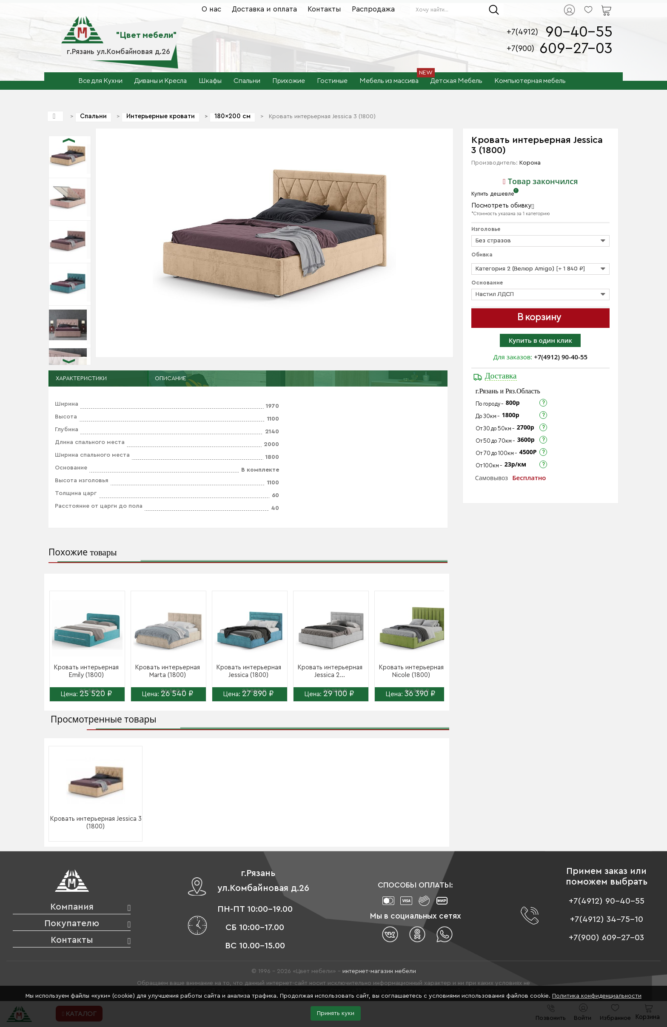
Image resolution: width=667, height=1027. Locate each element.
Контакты (324, 9)
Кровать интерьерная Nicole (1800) (411, 671)
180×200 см (232, 116)
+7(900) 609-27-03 (606, 937)
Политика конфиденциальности (596, 996)
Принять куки (335, 1013)
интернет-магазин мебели (379, 971)
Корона (530, 163)
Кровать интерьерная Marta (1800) (167, 671)
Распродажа (373, 9)
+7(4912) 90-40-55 (560, 357)
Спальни (93, 116)
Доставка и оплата (264, 9)
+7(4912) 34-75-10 (606, 919)
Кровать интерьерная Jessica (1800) (248, 671)
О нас (211, 9)
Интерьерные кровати (160, 116)
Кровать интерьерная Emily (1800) (86, 671)
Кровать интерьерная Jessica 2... (329, 671)
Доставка (501, 375)
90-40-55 (579, 32)
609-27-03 (576, 48)
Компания (72, 906)
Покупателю (71, 923)
